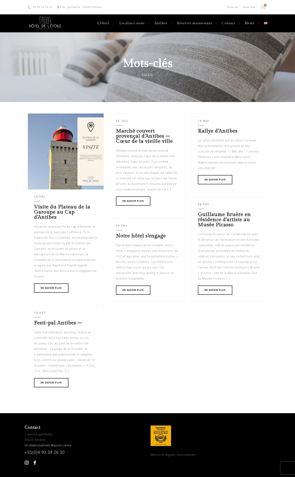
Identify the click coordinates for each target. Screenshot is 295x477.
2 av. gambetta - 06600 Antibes (81, 7)
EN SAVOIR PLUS (51, 288)
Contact (228, 23)
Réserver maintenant (194, 23)
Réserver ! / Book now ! (242, 7)
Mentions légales (163, 454)
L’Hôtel (103, 23)
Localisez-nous (132, 23)
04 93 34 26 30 (42, 7)
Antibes (160, 23)
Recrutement (186, 454)
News (249, 23)
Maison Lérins (62, 445)
